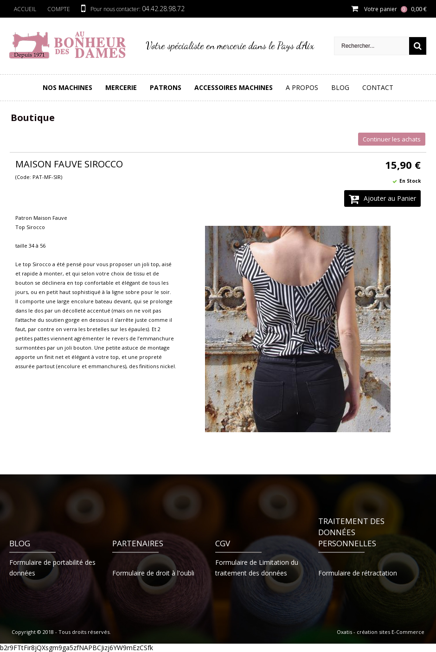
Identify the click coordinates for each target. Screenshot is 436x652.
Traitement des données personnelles (351, 532)
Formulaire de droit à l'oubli (153, 573)
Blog (340, 87)
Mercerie (121, 87)
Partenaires (137, 543)
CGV (222, 543)
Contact (377, 87)
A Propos (302, 87)
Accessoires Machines (233, 87)
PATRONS (165, 87)
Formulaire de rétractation (357, 573)
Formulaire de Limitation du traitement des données (256, 567)
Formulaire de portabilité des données (52, 567)
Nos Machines (67, 87)
